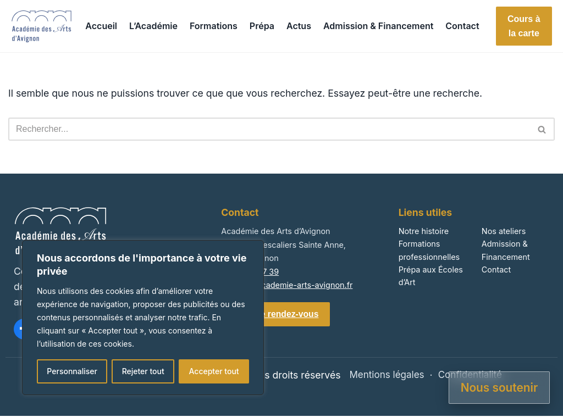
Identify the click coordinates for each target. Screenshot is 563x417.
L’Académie (153, 25)
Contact (462, 25)
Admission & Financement (378, 25)
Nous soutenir (499, 387)
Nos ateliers (504, 231)
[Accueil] (41, 26)
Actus (298, 25)
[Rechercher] (269, 129)
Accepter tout (214, 371)
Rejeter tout (143, 371)
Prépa (262, 25)
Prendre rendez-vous (277, 314)
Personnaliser (72, 371)
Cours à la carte (523, 26)
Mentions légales (385, 376)
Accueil (101, 25)
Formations (214, 25)
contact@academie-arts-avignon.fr (286, 285)
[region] (143, 317)
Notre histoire (424, 231)
